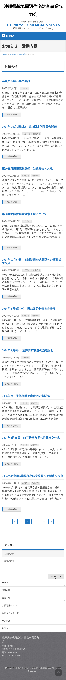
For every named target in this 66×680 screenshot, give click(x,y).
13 (44, 521)
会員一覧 (6, 598)
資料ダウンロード (10, 613)
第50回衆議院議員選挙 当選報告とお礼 (27, 168)
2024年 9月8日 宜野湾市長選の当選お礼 (27, 350)
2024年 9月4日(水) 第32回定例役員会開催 (28, 308)
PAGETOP (55, 576)
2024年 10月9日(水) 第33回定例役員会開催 (29, 126)
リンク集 (6, 620)
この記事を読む (11, 114)
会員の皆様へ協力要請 (16, 81)
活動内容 (36, 134)
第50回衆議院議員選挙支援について (24, 214)
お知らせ (24, 88)
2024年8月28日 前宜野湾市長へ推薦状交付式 (31, 437)
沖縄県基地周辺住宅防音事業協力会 (34, 668)
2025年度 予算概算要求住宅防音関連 (26, 395)
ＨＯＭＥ (6, 582)
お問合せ (6, 628)
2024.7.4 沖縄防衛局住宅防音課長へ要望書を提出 (32, 475)
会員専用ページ (9, 605)
